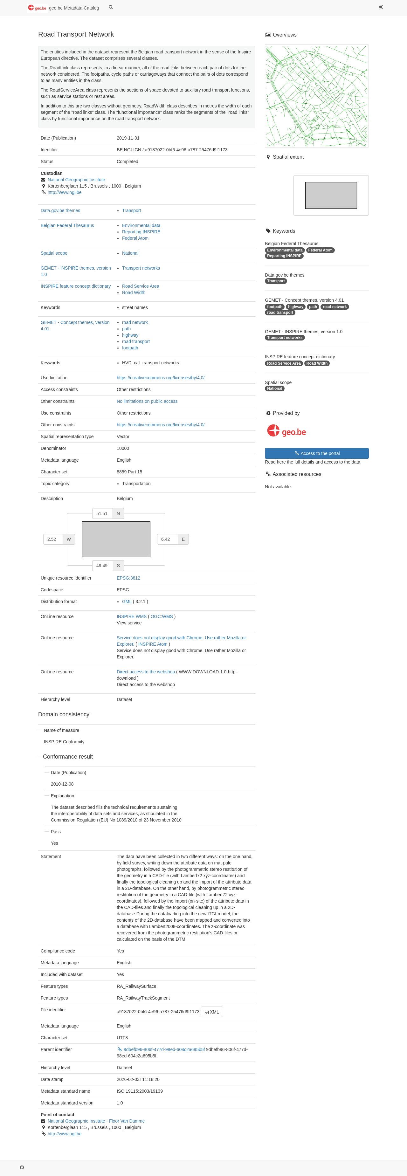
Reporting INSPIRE (141, 231)
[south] (102, 565)
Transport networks (141, 268)
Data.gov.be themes (60, 210)
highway (130, 335)
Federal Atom (135, 238)
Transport (131, 210)
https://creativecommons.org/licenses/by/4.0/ (160, 377)
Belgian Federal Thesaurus (67, 225)
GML (127, 601)
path (126, 328)
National (130, 253)
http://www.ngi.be (65, 192)
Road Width (133, 292)
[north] (102, 513)
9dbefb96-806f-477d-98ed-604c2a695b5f (161, 1049)
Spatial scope (54, 253)
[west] (53, 539)
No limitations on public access (147, 401)
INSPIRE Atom (153, 644)
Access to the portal (317, 453)
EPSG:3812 (128, 578)
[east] (167, 539)
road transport (136, 341)
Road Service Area (140, 286)
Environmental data (141, 225)
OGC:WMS (162, 616)
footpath (130, 347)
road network (135, 322)
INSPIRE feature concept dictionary (76, 286)
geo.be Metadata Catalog (63, 8)
